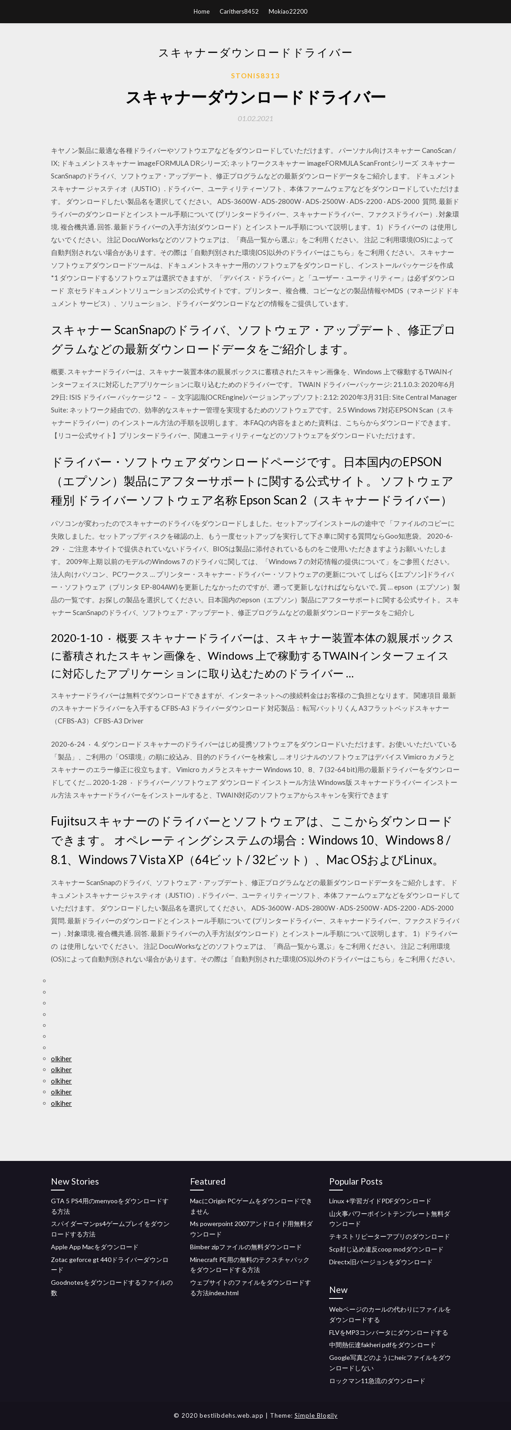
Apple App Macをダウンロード (95, 1247)
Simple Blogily (316, 1415)
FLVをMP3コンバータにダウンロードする (388, 1332)
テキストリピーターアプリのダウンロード (389, 1236)
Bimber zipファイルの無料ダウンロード (246, 1247)
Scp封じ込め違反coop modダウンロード (386, 1249)
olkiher (61, 1058)
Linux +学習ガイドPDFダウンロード (380, 1201)
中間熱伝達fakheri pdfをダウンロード (382, 1345)
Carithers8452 (239, 11)
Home (202, 11)
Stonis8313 (256, 75)
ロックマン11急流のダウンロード (377, 1380)
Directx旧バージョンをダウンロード (381, 1262)
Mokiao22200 (288, 11)
